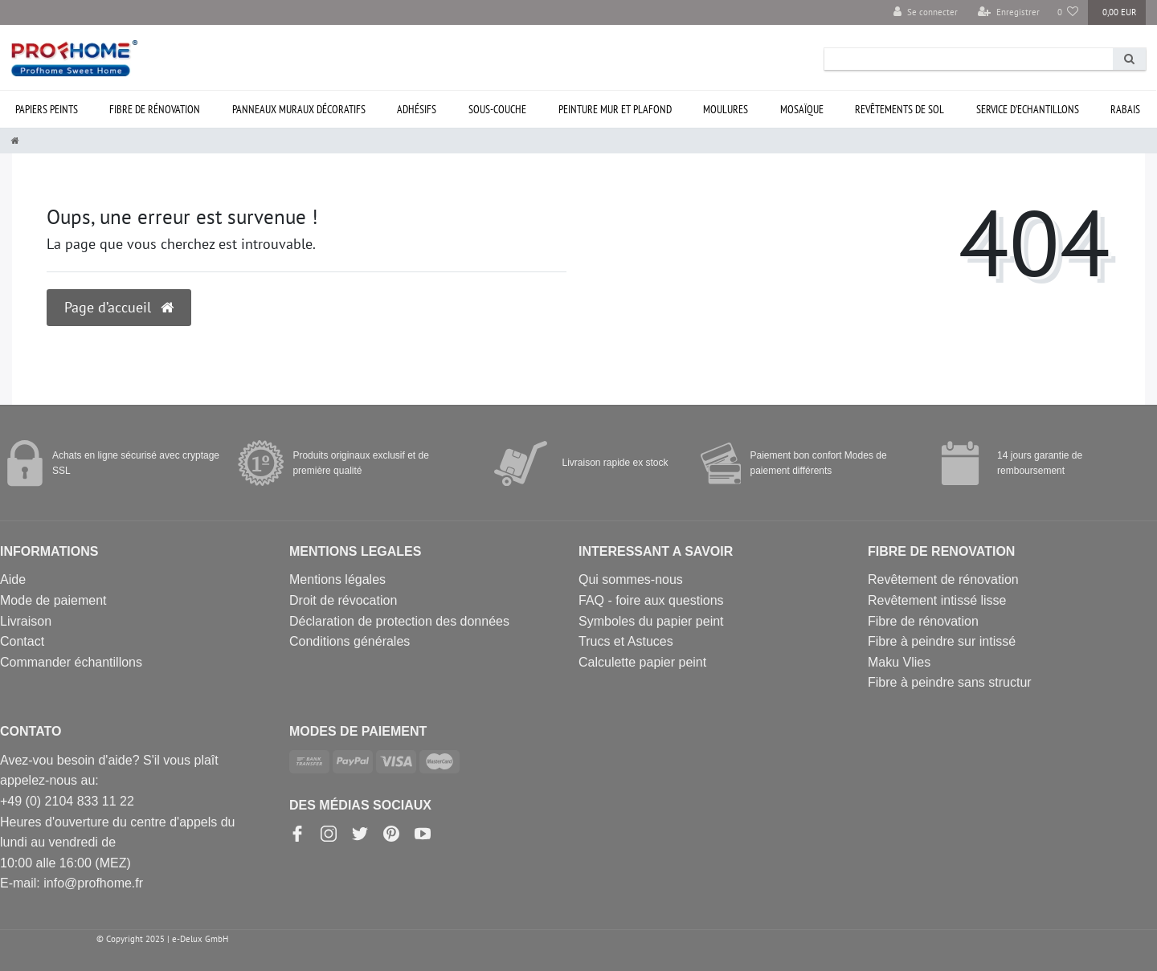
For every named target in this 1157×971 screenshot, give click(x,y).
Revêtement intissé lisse (937, 600)
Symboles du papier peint (651, 621)
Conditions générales (349, 641)
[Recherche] (1129, 59)
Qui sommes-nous (630, 579)
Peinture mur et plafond (615, 109)
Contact (22, 641)
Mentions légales (337, 579)
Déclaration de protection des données (399, 621)
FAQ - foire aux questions (651, 600)
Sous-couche (497, 109)
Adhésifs (416, 109)
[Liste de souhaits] (1068, 12)
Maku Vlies (899, 662)
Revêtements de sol (899, 109)
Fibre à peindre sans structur (950, 682)
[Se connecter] (926, 12)
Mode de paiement (53, 600)
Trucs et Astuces (625, 641)
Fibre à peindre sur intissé (942, 641)
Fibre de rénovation (154, 109)
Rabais (1125, 109)
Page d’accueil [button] (119, 307)
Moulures (725, 109)
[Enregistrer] (1009, 12)
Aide (13, 579)
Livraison (25, 621)
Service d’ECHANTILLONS (1027, 109)
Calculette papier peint (642, 662)
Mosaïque (802, 109)
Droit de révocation (343, 600)
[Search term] (968, 59)
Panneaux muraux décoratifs (299, 109)
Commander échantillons (71, 662)
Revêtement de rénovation (943, 579)
